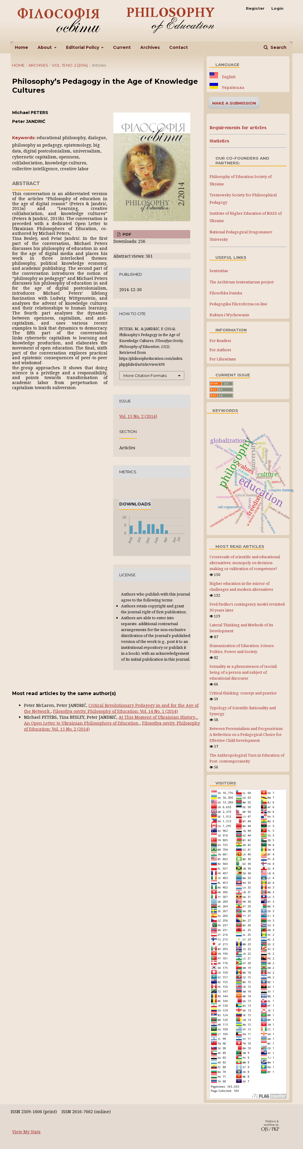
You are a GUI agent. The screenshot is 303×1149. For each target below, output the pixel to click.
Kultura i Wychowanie (229, 314)
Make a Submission (234, 103)
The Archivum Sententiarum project (241, 282)
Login (277, 8)
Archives (150, 47)
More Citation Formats (145, 375)
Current (122, 47)
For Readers (220, 340)
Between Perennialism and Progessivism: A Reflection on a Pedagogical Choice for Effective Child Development (246, 734)
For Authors (220, 349)
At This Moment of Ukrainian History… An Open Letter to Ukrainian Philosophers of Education (111, 720)
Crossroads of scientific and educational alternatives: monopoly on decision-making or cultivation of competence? (244, 562)
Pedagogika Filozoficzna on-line (238, 303)
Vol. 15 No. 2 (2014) (70, 65)
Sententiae (218, 270)
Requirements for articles (238, 127)
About (45, 47)
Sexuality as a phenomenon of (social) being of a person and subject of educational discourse (243, 672)
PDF (126, 234)
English (228, 76)
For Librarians (222, 359)
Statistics (219, 141)
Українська (232, 87)
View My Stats (26, 1131)
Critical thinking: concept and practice (243, 693)
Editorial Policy (83, 47)
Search (277, 47)
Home (21, 47)
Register (255, 8)
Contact (178, 47)
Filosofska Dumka (225, 293)
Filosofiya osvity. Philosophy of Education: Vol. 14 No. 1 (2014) (115, 711)
